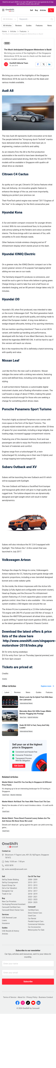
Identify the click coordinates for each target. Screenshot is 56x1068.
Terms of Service (9, 997)
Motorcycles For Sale (36, 930)
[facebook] (37, 64)
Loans (4, 920)
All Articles (9, 19)
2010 (30, 882)
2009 (35, 880)
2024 (30, 902)
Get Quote (18, 766)
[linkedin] (49, 64)
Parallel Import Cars (35, 921)
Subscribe (28, 981)
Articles (13, 31)
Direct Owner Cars (35, 913)
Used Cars (32, 916)
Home (4, 31)
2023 (35, 899)
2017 (35, 891)
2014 (30, 888)
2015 (35, 888)
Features (39, 26)
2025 (35, 902)
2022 (30, 899)
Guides (29, 26)
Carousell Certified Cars (11, 907)
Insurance (6, 923)
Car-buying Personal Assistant (13, 904)
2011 (35, 882)
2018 (30, 894)
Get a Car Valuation (9, 888)
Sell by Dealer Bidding (10, 880)
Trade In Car (6, 894)
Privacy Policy (31, 997)
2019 (35, 894)
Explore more (47, 686)
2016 (30, 891)
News (49, 26)
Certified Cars (33, 910)
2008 (30, 880)
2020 (30, 897)
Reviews (18, 26)
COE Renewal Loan (9, 918)
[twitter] (43, 64)
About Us (21, 997)
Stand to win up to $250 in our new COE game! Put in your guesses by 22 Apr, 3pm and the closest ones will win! (28, 3)
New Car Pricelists (9, 901)
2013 (35, 885)
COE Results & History (10, 931)
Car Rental (32, 919)
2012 (30, 885)
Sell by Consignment (10, 882)
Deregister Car (7, 891)
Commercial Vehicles (36, 924)
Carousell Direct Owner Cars (13, 910)
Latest (6, 692)
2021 (35, 897)
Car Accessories (34, 927)
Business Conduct (46, 997)
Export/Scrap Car (8, 885)
